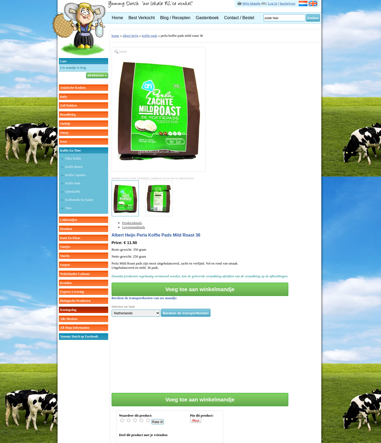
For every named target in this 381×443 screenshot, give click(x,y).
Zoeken (313, 18)
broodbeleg (68, 114)
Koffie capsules (75, 175)
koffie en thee (70, 150)
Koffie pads (72, 183)
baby (63, 97)
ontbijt (65, 123)
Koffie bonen (74, 167)
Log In (272, 3)
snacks (65, 256)
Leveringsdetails (133, 227)
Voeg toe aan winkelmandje (199, 289)
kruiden (66, 283)
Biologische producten (75, 301)
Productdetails (132, 223)
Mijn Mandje (251, 3)
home (115, 36)
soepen (65, 265)
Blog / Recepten (175, 17)
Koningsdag (68, 310)
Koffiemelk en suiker (79, 200)
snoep (64, 133)
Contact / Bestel (239, 17)
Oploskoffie (72, 191)
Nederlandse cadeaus (75, 274)
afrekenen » (97, 75)
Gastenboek (207, 17)
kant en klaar (70, 238)
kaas (63, 141)
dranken (66, 229)
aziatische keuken (73, 88)
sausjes (65, 247)
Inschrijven (287, 3)
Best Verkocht (141, 17)
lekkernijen (68, 220)
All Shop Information (75, 328)
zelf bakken (68, 105)
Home (117, 17)
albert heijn (130, 36)
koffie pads (149, 36)
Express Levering (72, 292)
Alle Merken (68, 319)
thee (68, 208)
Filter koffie (73, 158)
